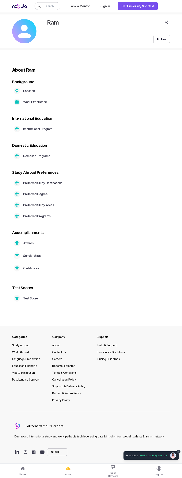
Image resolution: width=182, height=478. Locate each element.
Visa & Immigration (23, 372)
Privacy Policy (61, 400)
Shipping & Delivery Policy (68, 386)
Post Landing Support (25, 379)
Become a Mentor (63, 365)
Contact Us (59, 352)
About (56, 345)
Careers (57, 359)
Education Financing (24, 365)
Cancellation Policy (64, 379)
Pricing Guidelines (108, 359)
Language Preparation (26, 359)
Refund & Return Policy (66, 393)
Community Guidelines (111, 352)
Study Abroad (20, 345)
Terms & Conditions (64, 372)
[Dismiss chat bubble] (178, 452)
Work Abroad (20, 352)
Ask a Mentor (80, 6)
